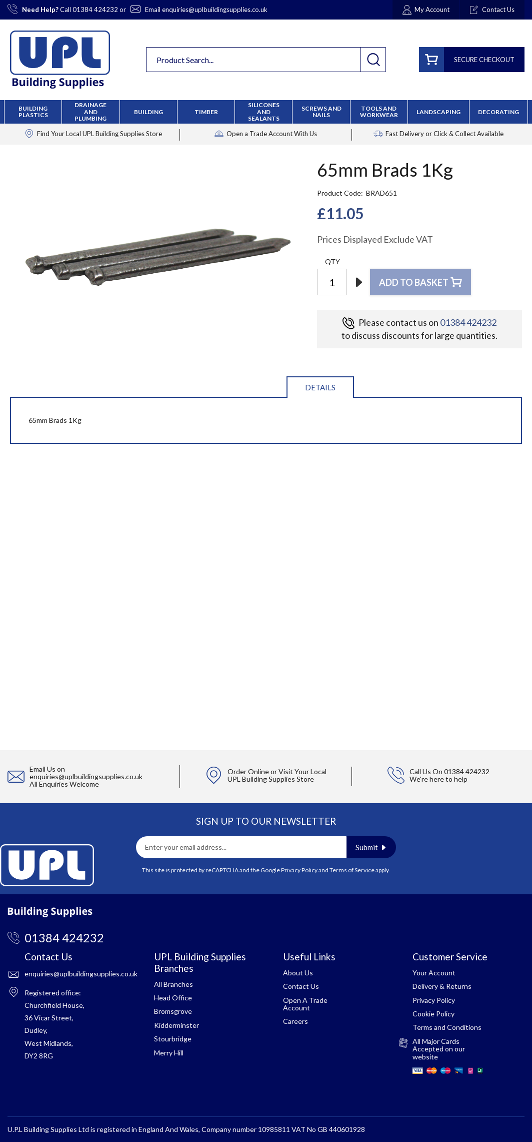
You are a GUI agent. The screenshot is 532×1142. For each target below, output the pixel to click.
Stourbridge (173, 1038)
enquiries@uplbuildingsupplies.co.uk (215, 10)
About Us (298, 972)
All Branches (173, 984)
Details (320, 387)
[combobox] (266, 59)
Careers (295, 1021)
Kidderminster (176, 1025)
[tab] (320, 386)
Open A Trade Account (305, 1004)
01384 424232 (95, 10)
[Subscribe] (371, 847)
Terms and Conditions (447, 1027)
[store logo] (60, 60)
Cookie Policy (433, 1013)
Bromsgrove (173, 1011)
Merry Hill (169, 1052)
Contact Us (301, 986)
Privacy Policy (299, 870)
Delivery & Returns (442, 986)
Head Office (173, 997)
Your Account (434, 972)
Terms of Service (352, 870)
